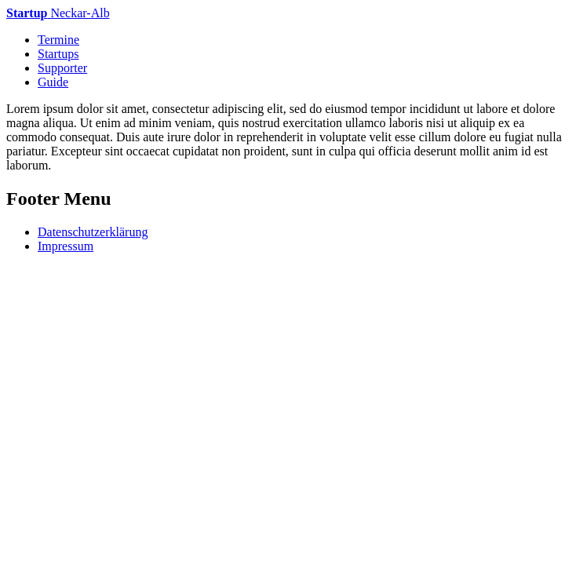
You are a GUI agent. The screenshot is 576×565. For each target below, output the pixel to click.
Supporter (62, 68)
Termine (58, 39)
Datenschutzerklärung (93, 232)
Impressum (65, 246)
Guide (53, 82)
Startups (58, 53)
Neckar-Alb (58, 13)
